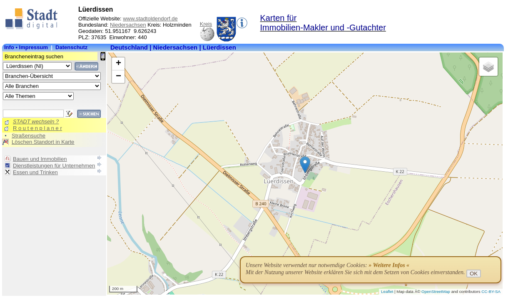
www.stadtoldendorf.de (150, 18)
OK (474, 273)
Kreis (206, 24)
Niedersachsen (128, 25)
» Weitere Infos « (389, 265)
